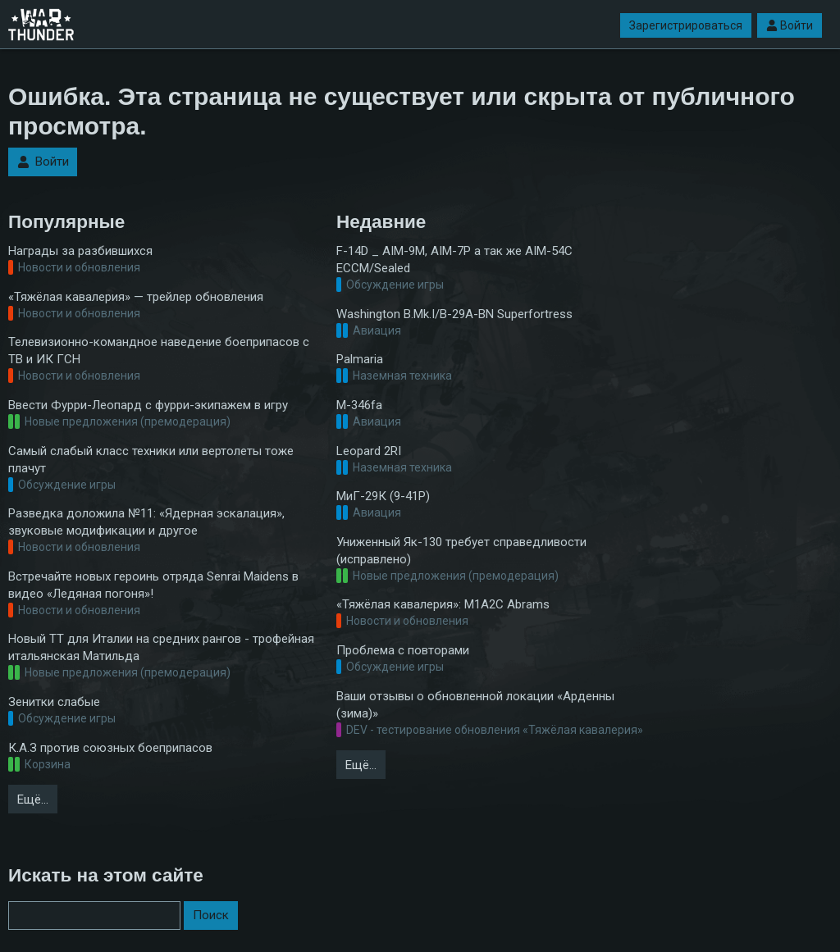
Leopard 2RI (368, 451)
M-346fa (359, 405)
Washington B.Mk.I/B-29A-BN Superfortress (454, 314)
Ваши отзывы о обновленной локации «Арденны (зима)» (475, 705)
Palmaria (359, 359)
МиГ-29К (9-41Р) (383, 496)
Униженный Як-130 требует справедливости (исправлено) (461, 551)
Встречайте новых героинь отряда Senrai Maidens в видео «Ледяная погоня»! (153, 585)
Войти (789, 25)
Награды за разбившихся (80, 251)
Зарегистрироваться (685, 25)
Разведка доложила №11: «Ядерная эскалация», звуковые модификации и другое (146, 522)
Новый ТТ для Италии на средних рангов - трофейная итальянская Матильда (161, 647)
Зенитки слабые (54, 702)
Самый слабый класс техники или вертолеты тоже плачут (151, 460)
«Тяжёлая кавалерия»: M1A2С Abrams (443, 604)
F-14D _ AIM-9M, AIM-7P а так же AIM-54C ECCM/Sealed (454, 260)
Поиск (211, 915)
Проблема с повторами (402, 650)
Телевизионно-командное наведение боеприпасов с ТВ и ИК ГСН (158, 351)
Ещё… (32, 799)
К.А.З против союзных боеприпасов (110, 747)
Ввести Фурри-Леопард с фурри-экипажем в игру (148, 405)
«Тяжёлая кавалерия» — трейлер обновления (135, 296)
